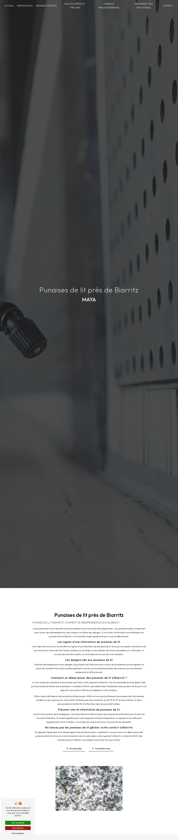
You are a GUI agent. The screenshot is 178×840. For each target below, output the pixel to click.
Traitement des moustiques (143, 5)
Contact (168, 5)
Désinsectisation (46, 5)
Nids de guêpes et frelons (74, 5)
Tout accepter (18, 822)
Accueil (9, 5)
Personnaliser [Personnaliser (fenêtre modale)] (18, 833)
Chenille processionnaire (109, 5)
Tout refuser (18, 828)
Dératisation (25, 5)
